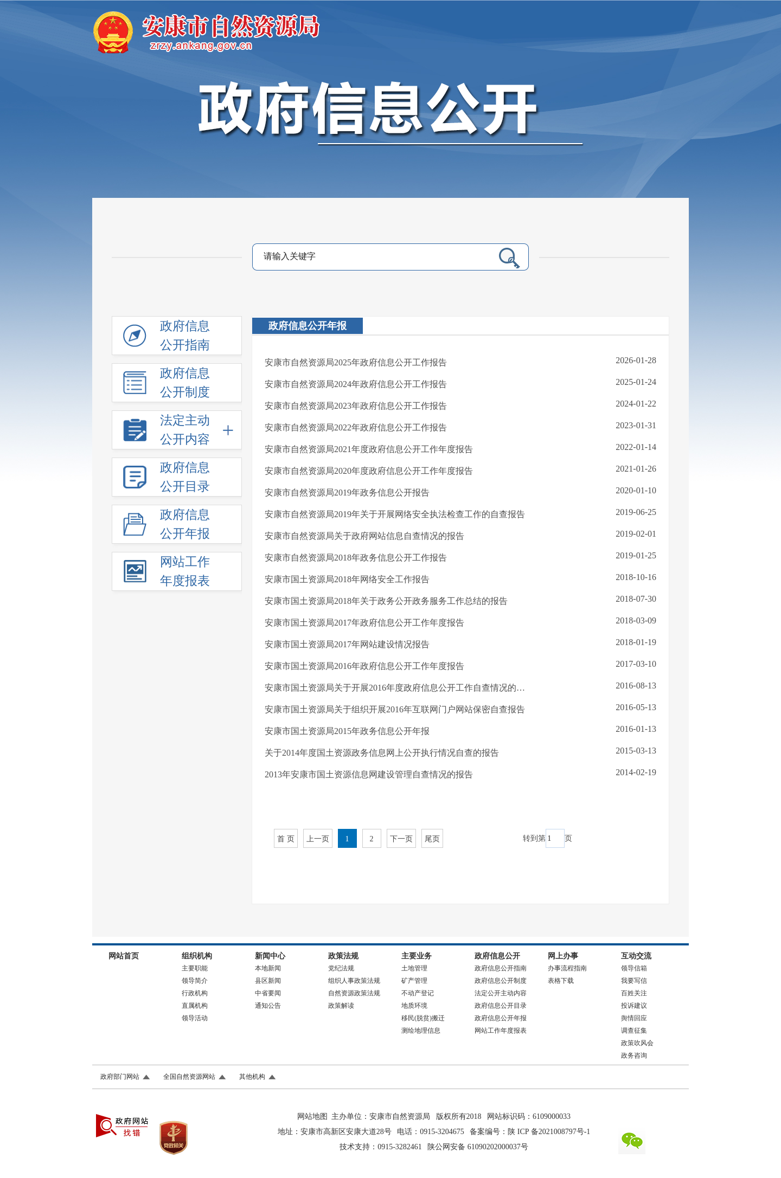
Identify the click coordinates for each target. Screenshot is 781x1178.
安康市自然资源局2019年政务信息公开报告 (347, 492)
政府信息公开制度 (501, 980)
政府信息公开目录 (501, 1005)
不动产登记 (417, 993)
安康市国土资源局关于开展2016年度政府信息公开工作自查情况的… (395, 687)
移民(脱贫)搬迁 (423, 1018)
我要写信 (634, 980)
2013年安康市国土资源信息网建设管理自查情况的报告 (369, 774)
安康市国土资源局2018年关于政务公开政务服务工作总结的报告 (386, 601)
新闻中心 (270, 956)
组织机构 (197, 956)
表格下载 (561, 980)
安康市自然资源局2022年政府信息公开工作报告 (356, 427)
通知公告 (268, 1005)
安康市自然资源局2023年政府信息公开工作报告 (356, 405)
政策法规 (343, 956)
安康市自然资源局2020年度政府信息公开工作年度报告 (369, 470)
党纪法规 (341, 968)
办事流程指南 (567, 968)
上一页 (317, 839)
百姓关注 (634, 993)
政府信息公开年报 (307, 325)
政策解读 (341, 1005)
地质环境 (414, 1005)
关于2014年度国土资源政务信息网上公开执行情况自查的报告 (382, 752)
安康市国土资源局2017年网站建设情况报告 (347, 644)
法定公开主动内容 (501, 993)
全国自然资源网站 (189, 1076)
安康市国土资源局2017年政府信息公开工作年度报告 (364, 622)
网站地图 (312, 1116)
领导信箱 (634, 968)
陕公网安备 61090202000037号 (477, 1147)
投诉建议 (634, 1005)
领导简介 (195, 980)
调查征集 (634, 1030)
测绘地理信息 (420, 1030)
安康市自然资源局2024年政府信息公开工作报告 (356, 384)
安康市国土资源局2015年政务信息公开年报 (347, 731)
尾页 (432, 839)
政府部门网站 (119, 1076)
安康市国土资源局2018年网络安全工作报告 (347, 579)
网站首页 (123, 956)
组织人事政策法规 (354, 980)
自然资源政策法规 (354, 993)
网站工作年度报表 (501, 1030)
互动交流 (636, 956)
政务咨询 (634, 1055)
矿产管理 (414, 980)
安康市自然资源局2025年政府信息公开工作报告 (356, 362)
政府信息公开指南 (501, 968)
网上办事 (563, 956)
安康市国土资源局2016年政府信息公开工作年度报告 (364, 666)
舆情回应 (634, 1018)
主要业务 (416, 956)
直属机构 (195, 1005)
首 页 (286, 839)
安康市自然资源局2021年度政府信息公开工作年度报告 (369, 449)
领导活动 (195, 1018)
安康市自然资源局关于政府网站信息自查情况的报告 (364, 535)
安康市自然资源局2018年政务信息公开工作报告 (356, 557)
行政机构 (195, 993)
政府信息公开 (497, 956)
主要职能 (195, 968)
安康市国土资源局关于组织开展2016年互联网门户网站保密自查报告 (395, 709)
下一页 (401, 839)
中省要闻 (268, 993)
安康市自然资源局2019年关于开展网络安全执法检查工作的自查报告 (395, 514)
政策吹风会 (637, 1043)
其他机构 (252, 1076)
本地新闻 (268, 968)
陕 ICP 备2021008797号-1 (549, 1132)
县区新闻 (268, 980)
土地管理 (414, 968)
